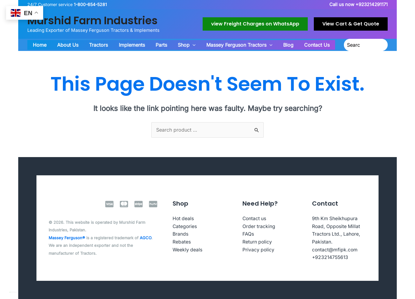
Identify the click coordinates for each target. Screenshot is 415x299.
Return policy (257, 242)
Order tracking (259, 226)
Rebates (182, 242)
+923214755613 (331, 257)
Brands (180, 234)
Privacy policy (258, 250)
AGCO (145, 237)
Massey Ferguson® (67, 237)
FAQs (248, 234)
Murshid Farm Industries (92, 20)
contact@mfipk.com (335, 250)
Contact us (254, 218)
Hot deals (183, 218)
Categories (185, 226)
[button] (255, 24)
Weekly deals (188, 250)
